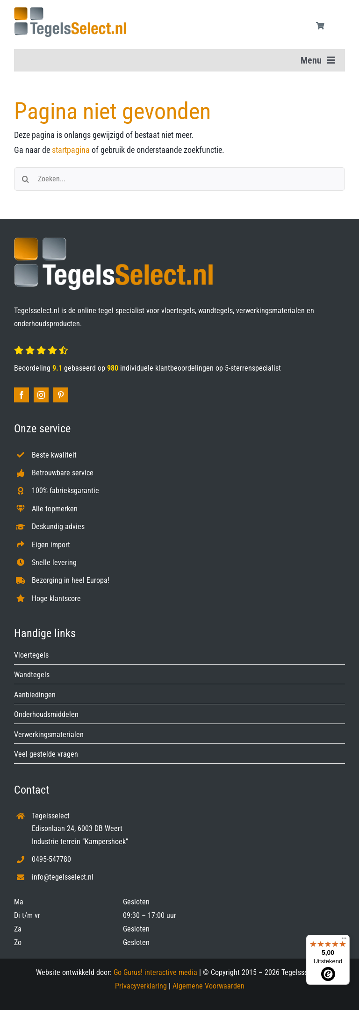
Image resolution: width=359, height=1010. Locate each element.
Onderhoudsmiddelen (46, 714)
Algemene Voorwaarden (208, 985)
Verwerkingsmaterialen (49, 734)
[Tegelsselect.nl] (70, 11)
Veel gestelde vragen (46, 754)
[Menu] (344, 940)
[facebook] (21, 394)
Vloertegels (31, 655)
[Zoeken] (25, 179)
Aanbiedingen (35, 694)
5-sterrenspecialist (253, 368)
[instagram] (41, 394)
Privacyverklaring (141, 985)
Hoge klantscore (56, 598)
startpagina (71, 150)
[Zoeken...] (179, 179)
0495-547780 (51, 859)
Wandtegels (32, 674)
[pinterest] (60, 394)
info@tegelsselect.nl (62, 877)
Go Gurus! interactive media (155, 972)
